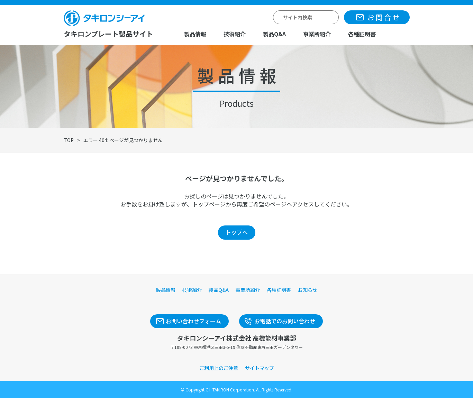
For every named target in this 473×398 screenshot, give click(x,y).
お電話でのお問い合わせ (284, 321)
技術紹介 (235, 34)
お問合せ (384, 17)
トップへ (237, 232)
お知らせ (307, 289)
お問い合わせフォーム (193, 321)
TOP (69, 140)
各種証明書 (362, 34)
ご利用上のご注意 (218, 367)
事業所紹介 (317, 34)
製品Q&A (274, 34)
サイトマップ (259, 367)
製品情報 (195, 34)
